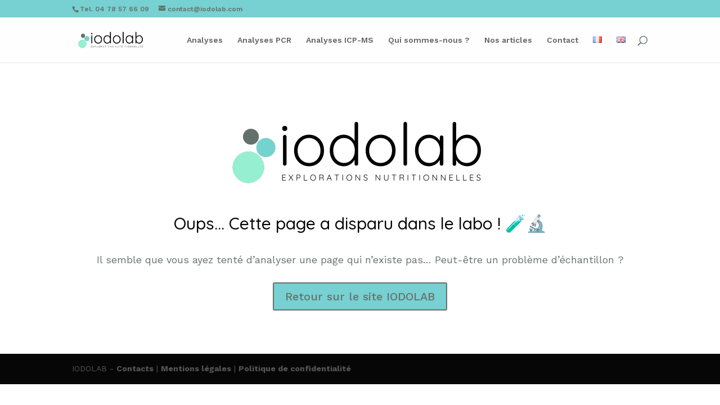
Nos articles (508, 40)
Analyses (205, 40)
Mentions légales (196, 368)
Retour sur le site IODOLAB (360, 296)
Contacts (135, 368)
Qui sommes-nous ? (429, 40)
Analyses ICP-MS (340, 40)
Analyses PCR (264, 40)
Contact (562, 40)
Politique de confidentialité (294, 368)
